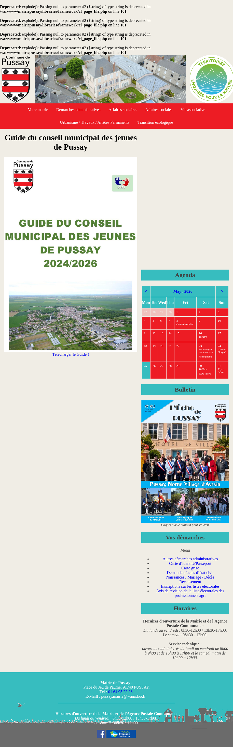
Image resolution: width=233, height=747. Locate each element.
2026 (188, 291)
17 (219, 333)
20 (161, 346)
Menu (185, 550)
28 (154, 312)
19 (154, 346)
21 (170, 346)
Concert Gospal (222, 351)
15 (178, 333)
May (177, 291)
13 (161, 333)
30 (170, 312)
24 (219, 346)
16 (200, 333)
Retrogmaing (205, 356)
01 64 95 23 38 (120, 692)
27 (145, 312)
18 (145, 346)
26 (154, 366)
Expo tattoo (205, 373)
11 (145, 333)
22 (178, 346)
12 (154, 333)
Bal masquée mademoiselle (206, 351)
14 (170, 333)
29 (161, 312)
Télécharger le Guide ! (70, 352)
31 (219, 366)
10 (219, 320)
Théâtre (203, 336)
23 (200, 346)
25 (145, 366)
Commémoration (185, 324)
